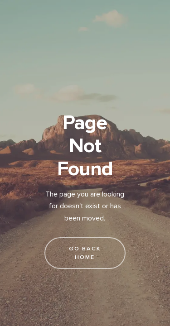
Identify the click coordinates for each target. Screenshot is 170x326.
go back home (85, 253)
